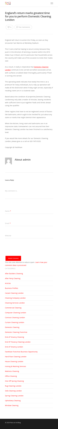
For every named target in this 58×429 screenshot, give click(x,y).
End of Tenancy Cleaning (14, 337)
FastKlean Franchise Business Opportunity (21, 352)
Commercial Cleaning (13, 308)
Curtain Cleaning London (14, 322)
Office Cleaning (11, 376)
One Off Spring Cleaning (14, 381)
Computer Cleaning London (15, 313)
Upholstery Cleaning (13, 400)
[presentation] (22, 251)
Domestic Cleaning (12, 327)
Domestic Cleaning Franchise (16, 332)
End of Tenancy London (14, 347)
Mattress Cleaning (12, 371)
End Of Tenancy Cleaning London (18, 342)
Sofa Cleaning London (13, 391)
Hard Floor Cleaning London (15, 356)
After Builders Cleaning (14, 273)
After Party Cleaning (12, 278)
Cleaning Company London (15, 298)
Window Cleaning (11, 405)
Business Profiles (11, 288)
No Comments (23, 27)
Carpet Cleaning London (14, 293)
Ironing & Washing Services (15, 366)
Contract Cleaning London (15, 317)
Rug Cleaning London (13, 386)
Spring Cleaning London (14, 396)
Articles (8, 283)
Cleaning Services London (15, 303)
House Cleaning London (14, 361)
